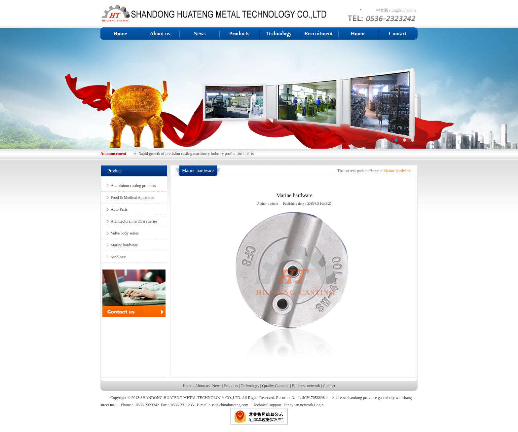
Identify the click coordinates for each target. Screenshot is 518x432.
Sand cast (118, 257)
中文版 (382, 10)
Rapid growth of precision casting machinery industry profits (187, 153)
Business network (306, 385)
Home (411, 10)
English (397, 10)
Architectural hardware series (134, 221)
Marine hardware (124, 245)
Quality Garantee (275, 385)
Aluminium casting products (133, 185)
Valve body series (125, 233)
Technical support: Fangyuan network (283, 405)
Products (239, 33)
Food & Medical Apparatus (132, 197)
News (199, 33)
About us (160, 33)
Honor (358, 33)
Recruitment (318, 33)
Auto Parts (119, 209)
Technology (279, 33)
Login (319, 405)
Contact (398, 33)
